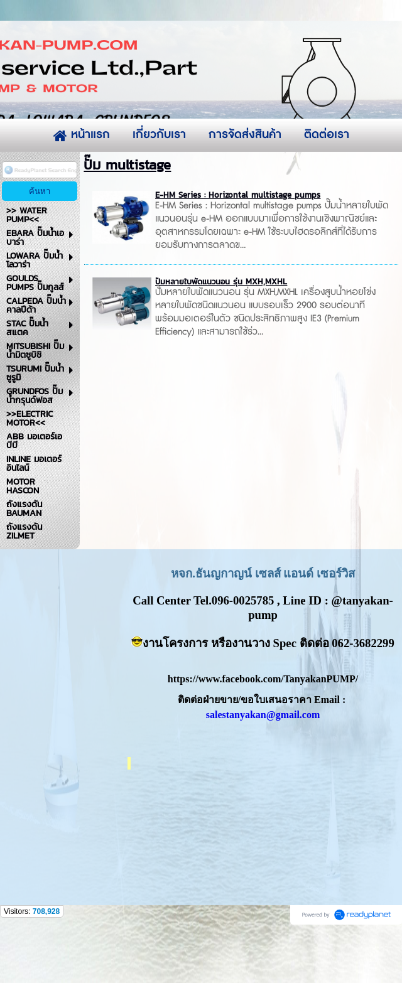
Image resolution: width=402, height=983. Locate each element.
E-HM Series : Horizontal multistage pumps (237, 248)
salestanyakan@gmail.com (263, 767)
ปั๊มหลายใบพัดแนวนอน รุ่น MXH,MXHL (221, 334)
